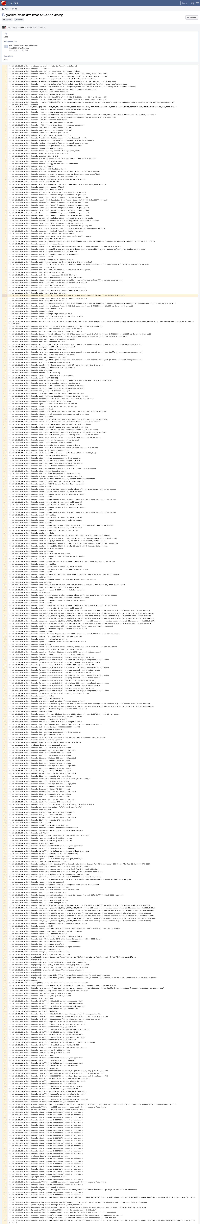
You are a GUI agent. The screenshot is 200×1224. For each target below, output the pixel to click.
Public (20, 19)
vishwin (21, 27)
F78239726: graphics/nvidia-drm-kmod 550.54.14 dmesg (23, 46)
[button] (197, 3)
